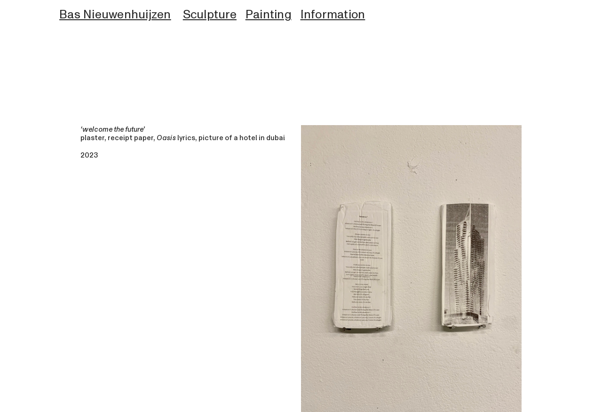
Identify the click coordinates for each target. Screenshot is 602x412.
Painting (269, 15)
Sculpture (210, 15)
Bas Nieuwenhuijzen (115, 15)
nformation (334, 15)
